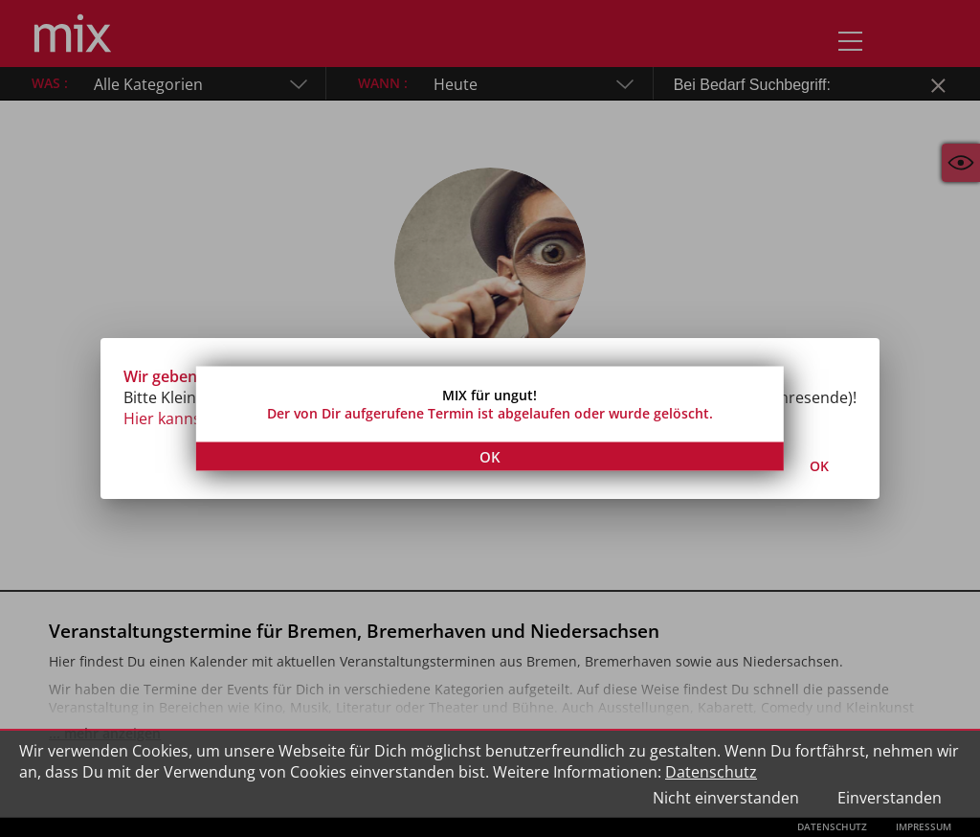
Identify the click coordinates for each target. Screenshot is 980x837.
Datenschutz (711, 771)
